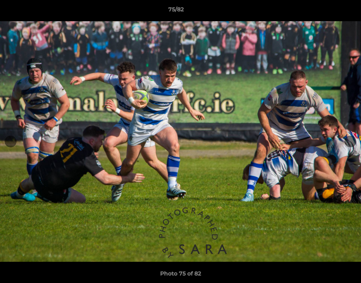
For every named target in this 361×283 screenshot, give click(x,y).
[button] (328, 11)
